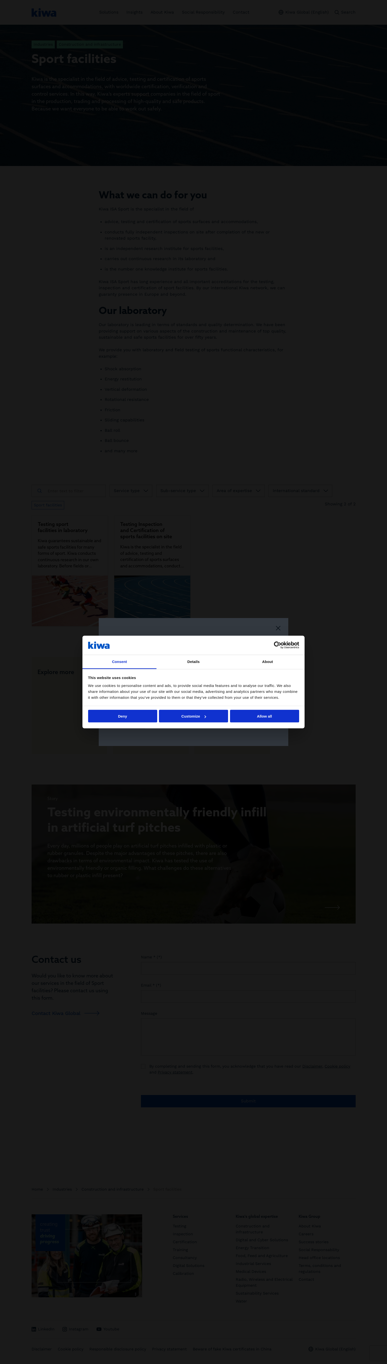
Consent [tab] (119, 661)
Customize (193, 716)
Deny (122, 716)
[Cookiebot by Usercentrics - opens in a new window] (277, 645)
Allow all (264, 716)
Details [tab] (193, 661)
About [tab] (267, 661)
